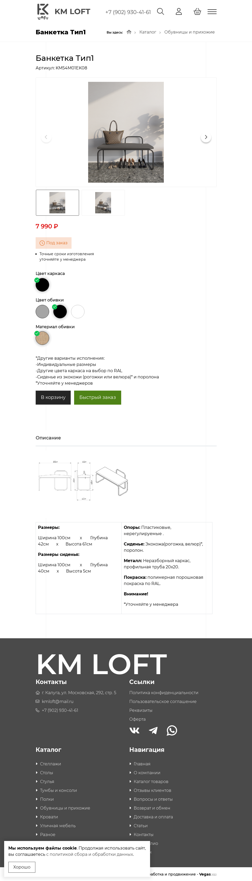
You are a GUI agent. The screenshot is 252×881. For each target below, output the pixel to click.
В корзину (53, 397)
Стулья (47, 781)
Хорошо (21, 867)
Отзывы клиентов (152, 789)
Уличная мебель (58, 825)
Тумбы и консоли (58, 789)
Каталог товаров (151, 781)
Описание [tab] (48, 437)
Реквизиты (140, 709)
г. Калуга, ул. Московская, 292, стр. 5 (79, 691)
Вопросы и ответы (153, 798)
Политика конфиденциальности (163, 691)
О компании (147, 772)
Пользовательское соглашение (163, 700)
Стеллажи (50, 763)
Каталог (147, 31)
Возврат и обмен (152, 807)
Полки (47, 798)
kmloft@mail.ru (58, 700)
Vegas (208, 873)
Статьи (141, 825)
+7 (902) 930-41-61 (128, 12)
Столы (46, 772)
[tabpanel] (126, 536)
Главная (142, 763)
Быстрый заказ (97, 397)
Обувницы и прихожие (189, 31)
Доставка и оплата (153, 816)
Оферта (137, 718)
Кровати (49, 816)
